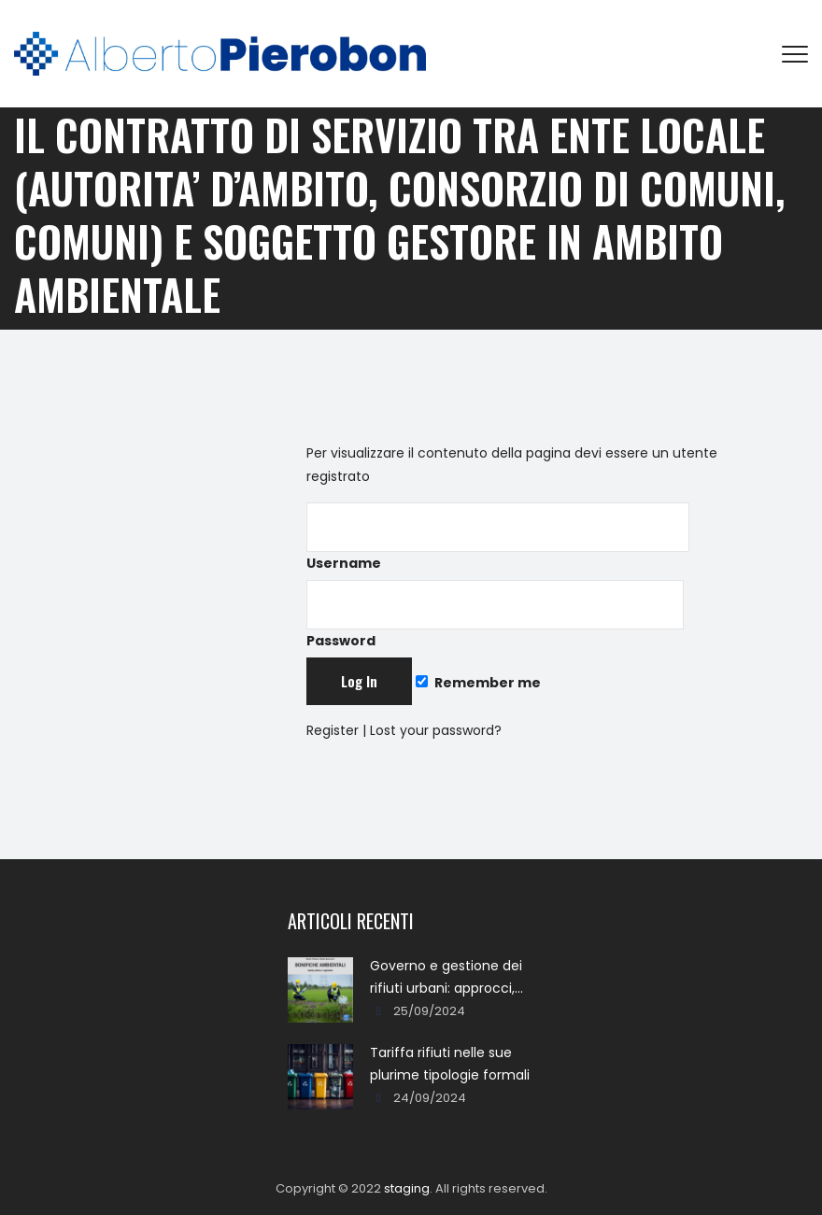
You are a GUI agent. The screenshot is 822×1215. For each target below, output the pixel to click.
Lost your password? (436, 730)
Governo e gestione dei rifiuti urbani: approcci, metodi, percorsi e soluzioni (446, 977)
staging (407, 1188)
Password (495, 615)
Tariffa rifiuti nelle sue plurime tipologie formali (450, 1063)
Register (332, 730)
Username (497, 537)
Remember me (478, 682)
